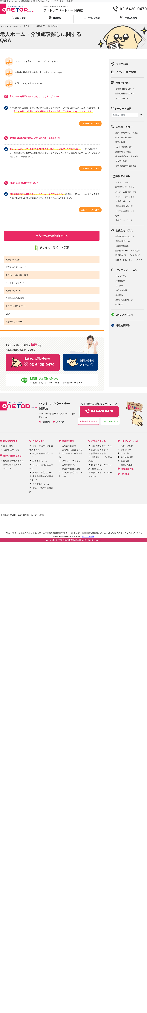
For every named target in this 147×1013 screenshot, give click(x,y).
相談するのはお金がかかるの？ (24, 83)
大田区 (41, 515)
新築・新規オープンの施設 (126, 133)
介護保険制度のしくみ (124, 236)
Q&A (8, 314)
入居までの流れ (13, 259)
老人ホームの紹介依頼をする (52, 235)
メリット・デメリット (16, 283)
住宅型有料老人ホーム (124, 89)
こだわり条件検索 (126, 72)
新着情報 (119, 295)
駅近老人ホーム (40, 461)
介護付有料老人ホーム (124, 93)
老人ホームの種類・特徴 (17, 275)
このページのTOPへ (90, 123)
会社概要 (119, 304)
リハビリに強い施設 (124, 147)
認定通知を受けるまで (16, 267)
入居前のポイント (14, 290)
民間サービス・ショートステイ (128, 260)
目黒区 (26, 515)
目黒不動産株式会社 (72, 540)
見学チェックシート (15, 321)
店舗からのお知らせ (124, 300)
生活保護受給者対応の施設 (126, 156)
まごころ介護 (88, 536)
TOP (3, 26)
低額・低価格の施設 (124, 137)
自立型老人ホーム (41, 484)
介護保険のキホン (123, 241)
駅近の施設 (120, 142)
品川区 (34, 515)
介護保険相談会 (122, 246)
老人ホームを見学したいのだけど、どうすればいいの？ (35, 61)
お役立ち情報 (12, 26)
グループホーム (122, 98)
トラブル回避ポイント (16, 306)
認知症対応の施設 (123, 152)
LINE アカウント (125, 314)
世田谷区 (5, 515)
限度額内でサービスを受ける (127, 255)
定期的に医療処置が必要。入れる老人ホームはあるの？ (35, 72)
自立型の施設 (121, 161)
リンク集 (119, 285)
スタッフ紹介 (121, 276)
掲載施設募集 (123, 325)
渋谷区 (13, 515)
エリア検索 (122, 64)
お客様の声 (120, 281)
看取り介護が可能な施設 (125, 166)
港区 (20, 515)
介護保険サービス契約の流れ (127, 250)
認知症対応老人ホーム (43, 472)
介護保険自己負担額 (15, 298)
